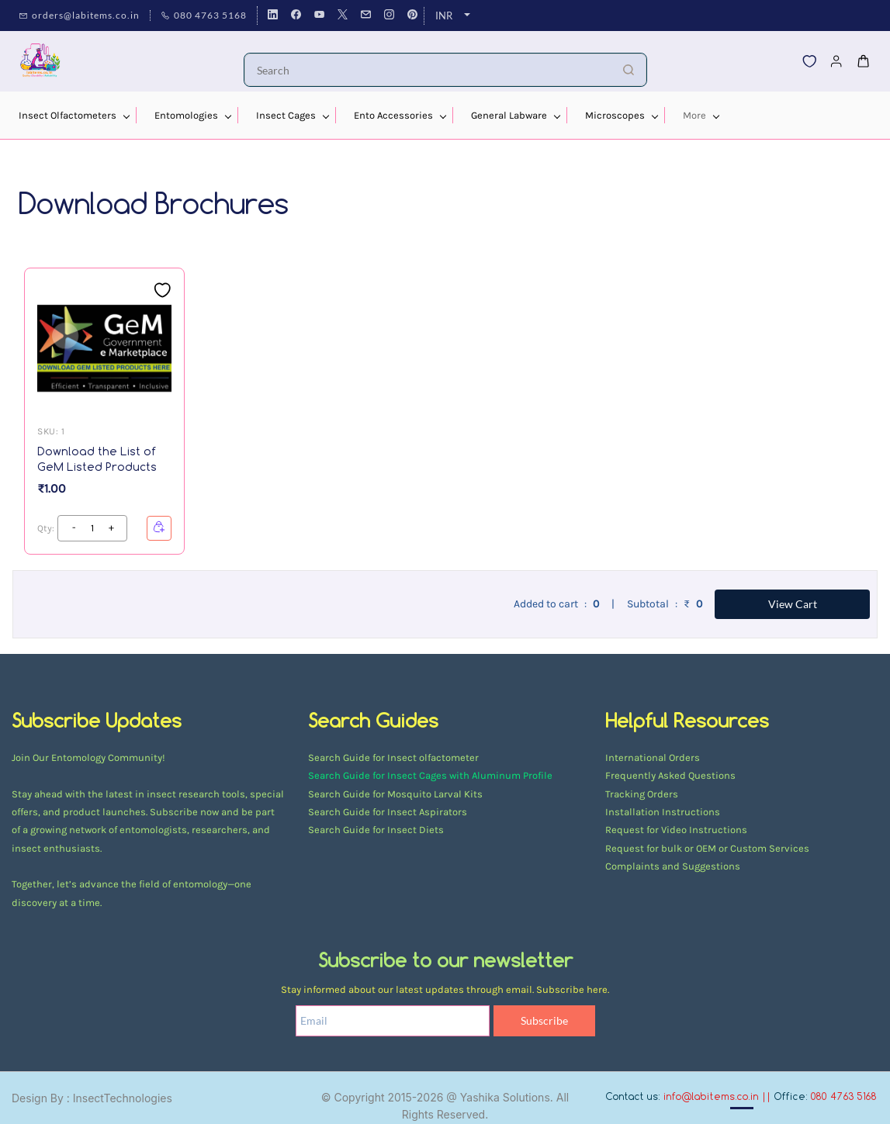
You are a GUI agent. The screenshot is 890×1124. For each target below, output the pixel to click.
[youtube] (319, 15)
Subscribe (544, 1020)
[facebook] (296, 15)
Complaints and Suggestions (672, 866)
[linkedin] (273, 15)
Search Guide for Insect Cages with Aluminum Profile (430, 775)
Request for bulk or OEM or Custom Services (707, 848)
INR (443, 15)
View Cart (792, 603)
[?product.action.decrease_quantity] (111, 528)
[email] (366, 15)
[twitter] (343, 15)
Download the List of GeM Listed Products (97, 458)
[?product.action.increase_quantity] (73, 528)
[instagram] (389, 15)
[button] (809, 61)
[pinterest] (412, 15)
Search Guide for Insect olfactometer (393, 757)
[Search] (428, 69)
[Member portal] (836, 61)
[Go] (625, 69)
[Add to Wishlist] (162, 290)
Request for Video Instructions (676, 829)
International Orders (652, 757)
